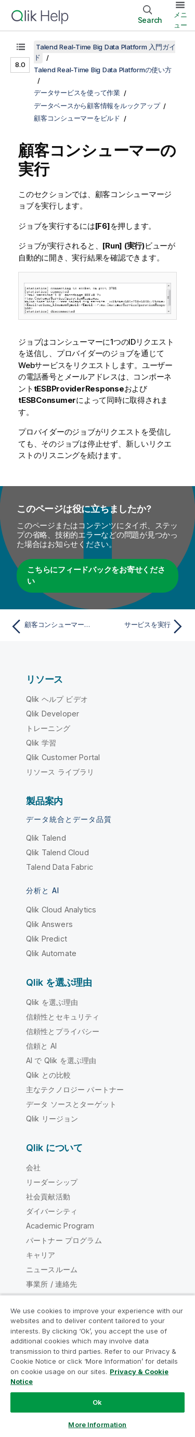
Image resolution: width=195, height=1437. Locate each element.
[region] (97, 1366)
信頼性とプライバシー (63, 1031)
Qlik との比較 (48, 1074)
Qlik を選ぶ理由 (52, 1002)
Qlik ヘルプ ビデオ (57, 699)
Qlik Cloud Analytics (61, 909)
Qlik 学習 (41, 742)
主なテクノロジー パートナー (75, 1089)
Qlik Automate (51, 953)
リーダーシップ (51, 1182)
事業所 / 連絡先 (51, 1283)
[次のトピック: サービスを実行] (143, 626)
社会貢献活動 (48, 1196)
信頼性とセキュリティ (63, 1016)
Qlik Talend (46, 837)
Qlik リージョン (52, 1118)
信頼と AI (41, 1045)
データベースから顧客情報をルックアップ (97, 105)
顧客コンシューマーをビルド (77, 118)
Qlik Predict (46, 938)
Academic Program (60, 1225)
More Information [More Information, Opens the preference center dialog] (97, 1424)
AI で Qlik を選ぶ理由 (61, 1060)
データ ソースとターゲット (71, 1104)
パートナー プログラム (64, 1240)
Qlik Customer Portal (63, 757)
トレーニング (48, 728)
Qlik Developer (52, 713)
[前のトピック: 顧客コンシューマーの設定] (52, 626)
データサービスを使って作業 (77, 92)
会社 (33, 1167)
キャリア (41, 1254)
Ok (97, 1402)
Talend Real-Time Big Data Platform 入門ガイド (104, 52)
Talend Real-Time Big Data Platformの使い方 (103, 70)
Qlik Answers (49, 924)
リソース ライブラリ (60, 771)
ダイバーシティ (51, 1211)
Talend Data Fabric (59, 867)
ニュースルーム (51, 1269)
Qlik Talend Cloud (57, 852)
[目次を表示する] (21, 47)
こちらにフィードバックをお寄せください (96, 575)
